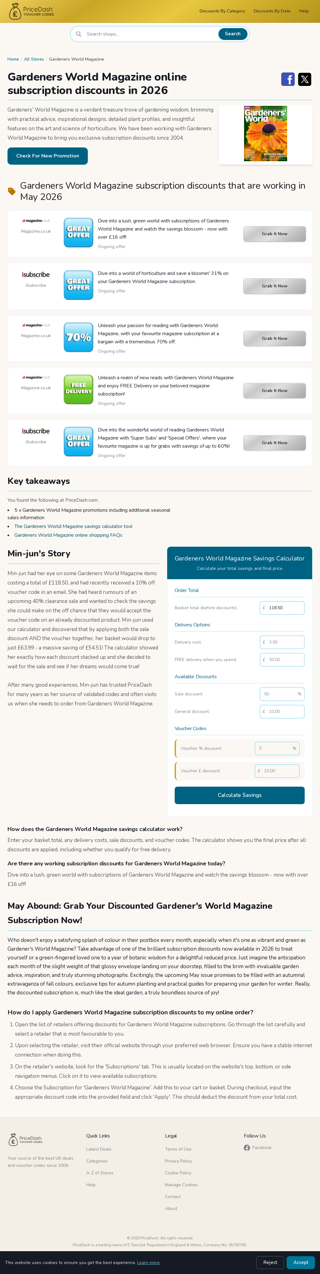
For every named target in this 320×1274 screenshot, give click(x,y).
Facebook (258, 1146)
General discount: (192, 711)
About (171, 1207)
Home (13, 59)
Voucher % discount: (201, 748)
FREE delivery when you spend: (206, 660)
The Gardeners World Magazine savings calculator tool (73, 526)
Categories (97, 1159)
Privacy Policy (178, 1159)
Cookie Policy (178, 1171)
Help (304, 11)
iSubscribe (36, 285)
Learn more (148, 1263)
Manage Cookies (181, 1183)
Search (234, 34)
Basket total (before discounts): (206, 608)
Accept (302, 1263)
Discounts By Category (222, 11)
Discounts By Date (272, 11)
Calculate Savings (239, 794)
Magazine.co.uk (36, 231)
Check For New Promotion (47, 155)
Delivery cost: (188, 642)
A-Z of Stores (99, 1171)
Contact (173, 1195)
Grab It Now (275, 234)
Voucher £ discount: (200, 771)
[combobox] (151, 34)
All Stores (34, 59)
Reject (273, 1263)
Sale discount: (189, 694)
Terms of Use (178, 1148)
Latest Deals (99, 1148)
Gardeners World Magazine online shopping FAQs (68, 535)
